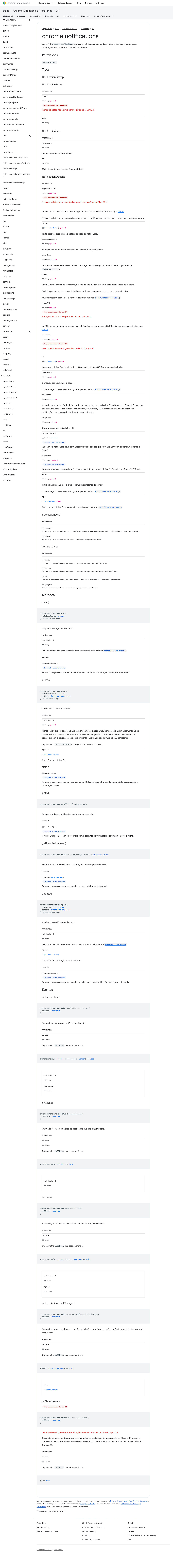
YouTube (131, 1531)
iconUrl (121, 211)
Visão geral (8, 16)
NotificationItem (50, 361)
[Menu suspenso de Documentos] (53, 3)
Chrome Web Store (102, 16)
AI (58, 16)
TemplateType (49, 501)
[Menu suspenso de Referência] (76, 16)
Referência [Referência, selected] (68, 16)
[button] (16, 375)
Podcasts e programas (91, 1539)
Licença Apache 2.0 (87, 1504)
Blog (79, 3)
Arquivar (85, 1535)
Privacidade (58, 1550)
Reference (46, 10)
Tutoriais (49, 16)
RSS (129, 1539)
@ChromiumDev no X (136, 1527)
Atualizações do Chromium (93, 1527)
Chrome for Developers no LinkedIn (142, 1535)
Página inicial (47, 29)
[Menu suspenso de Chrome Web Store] (113, 16)
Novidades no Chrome (94, 3)
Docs (6, 10)
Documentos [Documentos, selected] (44, 3)
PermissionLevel (100, 854)
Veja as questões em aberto (48, 1531)
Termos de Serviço (44, 1550)
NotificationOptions (51, 754)
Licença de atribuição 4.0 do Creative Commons (128, 1501)
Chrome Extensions (24, 10)
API (58, 10)
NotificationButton (51, 228)
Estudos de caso (65, 3)
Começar (21, 16)
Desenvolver (35, 16)
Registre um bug (43, 1527)
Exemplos (85, 16)
